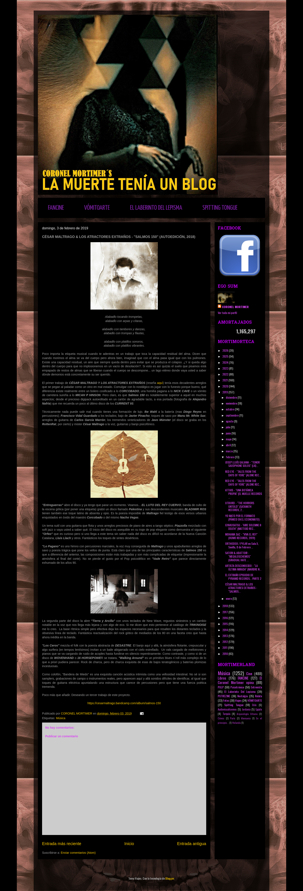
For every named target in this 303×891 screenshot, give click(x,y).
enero (229, 598)
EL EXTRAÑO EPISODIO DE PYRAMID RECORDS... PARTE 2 (243, 577)
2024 (225, 362)
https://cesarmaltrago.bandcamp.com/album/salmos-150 (124, 703)
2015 (225, 623)
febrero (230, 457)
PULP (221, 687)
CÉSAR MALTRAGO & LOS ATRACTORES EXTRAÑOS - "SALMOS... (241, 587)
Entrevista (256, 687)
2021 (225, 380)
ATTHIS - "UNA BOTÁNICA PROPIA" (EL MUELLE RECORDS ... (243, 493)
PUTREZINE (224, 696)
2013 (225, 635)
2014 (225, 630)
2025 (225, 356)
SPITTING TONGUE (220, 208)
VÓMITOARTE (97, 208)
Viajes (238, 700)
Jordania (246, 709)
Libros (222, 678)
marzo (229, 451)
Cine (249, 673)
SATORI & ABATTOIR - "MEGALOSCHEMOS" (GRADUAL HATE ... (238, 556)
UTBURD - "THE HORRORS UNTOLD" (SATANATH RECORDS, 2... (239, 506)
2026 (225, 350)
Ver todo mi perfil (227, 312)
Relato (258, 696)
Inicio (129, 843)
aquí (160, 383)
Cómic (221, 718)
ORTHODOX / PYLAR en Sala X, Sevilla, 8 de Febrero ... (242, 545)
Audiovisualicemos (227, 709)
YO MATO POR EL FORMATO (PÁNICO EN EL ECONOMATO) (242, 517)
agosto (230, 421)
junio (228, 433)
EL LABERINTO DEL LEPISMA (156, 208)
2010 (225, 653)
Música (60, 718)
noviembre (232, 403)
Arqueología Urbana (247, 714)
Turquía (226, 714)
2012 (225, 641)
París (232, 718)
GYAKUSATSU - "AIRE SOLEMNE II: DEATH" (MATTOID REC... (243, 527)
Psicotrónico (237, 687)
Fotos (226, 700)
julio (228, 427)
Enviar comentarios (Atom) (78, 852)
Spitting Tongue (233, 705)
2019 (225, 392)
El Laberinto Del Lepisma (239, 691)
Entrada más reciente (61, 843)
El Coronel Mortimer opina (240, 680)
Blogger (169, 878)
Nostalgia (242, 696)
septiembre (232, 415)
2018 (225, 606)
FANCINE (56, 208)
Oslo (254, 705)
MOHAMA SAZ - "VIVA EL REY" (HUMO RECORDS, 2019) (241, 536)
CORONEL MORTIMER (235, 307)
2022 (225, 374)
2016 (225, 618)
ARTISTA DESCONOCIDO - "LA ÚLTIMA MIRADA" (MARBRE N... (243, 567)
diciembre (232, 397)
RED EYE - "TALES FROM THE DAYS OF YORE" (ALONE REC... (243, 473)
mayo (229, 439)
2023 (225, 368)
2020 (225, 386)
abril (228, 445)
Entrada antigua (191, 843)
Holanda (236, 722)
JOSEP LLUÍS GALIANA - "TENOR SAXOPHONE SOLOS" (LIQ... (242, 464)
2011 (225, 647)
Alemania (246, 718)
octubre (230, 409)
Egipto (259, 709)
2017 (225, 612)
